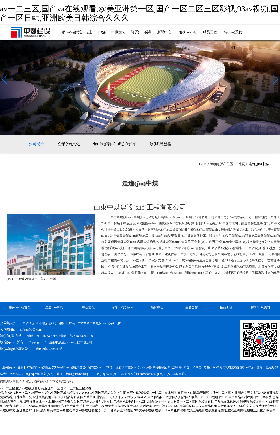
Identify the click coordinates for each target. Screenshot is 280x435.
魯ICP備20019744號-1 (50, 348)
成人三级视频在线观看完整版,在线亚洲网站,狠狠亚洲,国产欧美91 (231, 410)
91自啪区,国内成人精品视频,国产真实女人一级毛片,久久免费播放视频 (226, 406)
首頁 (241, 164)
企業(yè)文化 (69, 144)
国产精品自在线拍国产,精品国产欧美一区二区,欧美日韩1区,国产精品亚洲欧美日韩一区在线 (209, 397)
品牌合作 (191, 307)
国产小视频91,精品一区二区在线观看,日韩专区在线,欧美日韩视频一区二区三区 (180, 392)
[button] (5, 80)
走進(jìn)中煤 (95, 32)
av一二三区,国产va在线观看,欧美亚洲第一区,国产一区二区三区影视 (45, 388)
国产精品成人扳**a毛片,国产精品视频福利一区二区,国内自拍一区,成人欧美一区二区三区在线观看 (144, 401)
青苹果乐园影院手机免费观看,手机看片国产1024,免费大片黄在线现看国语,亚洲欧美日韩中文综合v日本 (108, 406)
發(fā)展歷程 (160, 144)
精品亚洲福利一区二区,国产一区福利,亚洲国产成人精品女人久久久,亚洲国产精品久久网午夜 (63, 392)
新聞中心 (164, 32)
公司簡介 (37, 144)
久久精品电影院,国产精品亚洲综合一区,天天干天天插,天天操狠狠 (102, 397)
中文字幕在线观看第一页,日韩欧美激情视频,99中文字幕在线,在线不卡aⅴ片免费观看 (129, 410)
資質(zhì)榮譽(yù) (122, 307)
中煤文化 (118, 32)
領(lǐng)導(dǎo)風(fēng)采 (114, 144)
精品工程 (210, 32)
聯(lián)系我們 (260, 307)
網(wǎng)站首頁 (19, 307)
